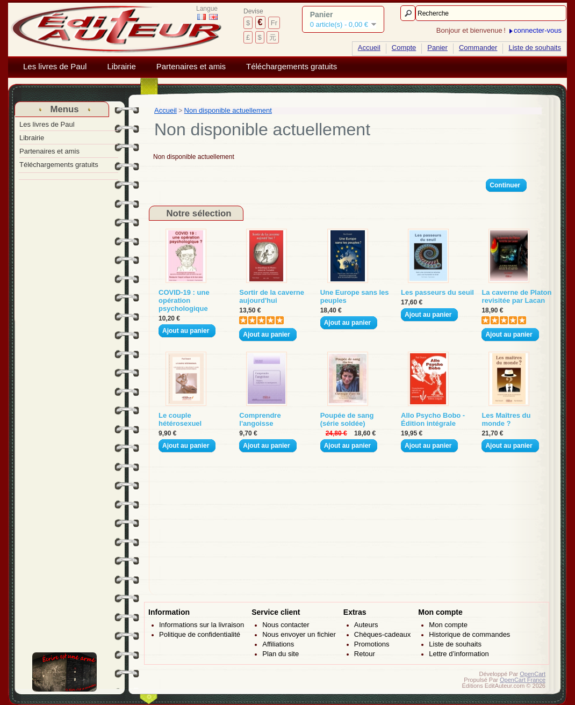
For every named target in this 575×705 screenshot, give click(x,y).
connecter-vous (538, 30)
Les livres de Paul (55, 66)
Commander (478, 47)
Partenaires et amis (191, 66)
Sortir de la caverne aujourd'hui (271, 296)
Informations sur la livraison (201, 625)
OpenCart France (522, 680)
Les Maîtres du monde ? (505, 419)
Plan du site (280, 654)
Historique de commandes (469, 634)
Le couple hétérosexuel (180, 419)
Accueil (369, 47)
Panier (437, 47)
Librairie (121, 66)
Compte (404, 47)
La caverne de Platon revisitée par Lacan (516, 296)
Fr (274, 23)
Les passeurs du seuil (437, 292)
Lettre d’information (458, 654)
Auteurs (366, 625)
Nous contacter (285, 625)
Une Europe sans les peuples (354, 296)
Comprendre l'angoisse (260, 419)
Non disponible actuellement (228, 110)
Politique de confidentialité (199, 634)
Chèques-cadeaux (382, 634)
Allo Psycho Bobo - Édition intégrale (433, 419)
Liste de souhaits (534, 47)
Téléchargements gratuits (291, 66)
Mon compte (448, 625)
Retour (364, 654)
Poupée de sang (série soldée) (347, 419)
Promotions (372, 644)
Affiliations (278, 644)
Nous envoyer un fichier (299, 634)
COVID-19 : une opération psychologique (184, 300)
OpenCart (532, 674)
